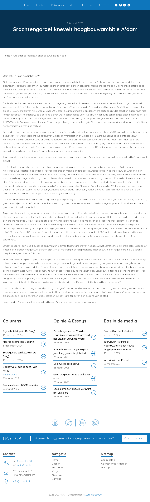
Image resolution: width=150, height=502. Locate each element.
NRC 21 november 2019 (27, 75)
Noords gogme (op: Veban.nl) (19, 341)
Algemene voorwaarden (114, 463)
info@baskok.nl (21, 481)
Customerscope (93, 494)
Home (26, 5)
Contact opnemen (134, 438)
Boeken (40, 5)
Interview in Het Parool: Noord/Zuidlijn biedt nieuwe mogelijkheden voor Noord (119, 345)
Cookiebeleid (108, 459)
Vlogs (73, 5)
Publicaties (57, 5)
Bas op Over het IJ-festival (118, 331)
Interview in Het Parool (116, 360)
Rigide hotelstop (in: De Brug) (19, 331)
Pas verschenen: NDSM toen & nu (21, 385)
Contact (104, 5)
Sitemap (105, 467)
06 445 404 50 (24, 461)
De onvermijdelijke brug (66, 363)
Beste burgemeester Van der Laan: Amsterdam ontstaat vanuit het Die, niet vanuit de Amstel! (71, 335)
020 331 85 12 (24, 464)
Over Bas (87, 5)
